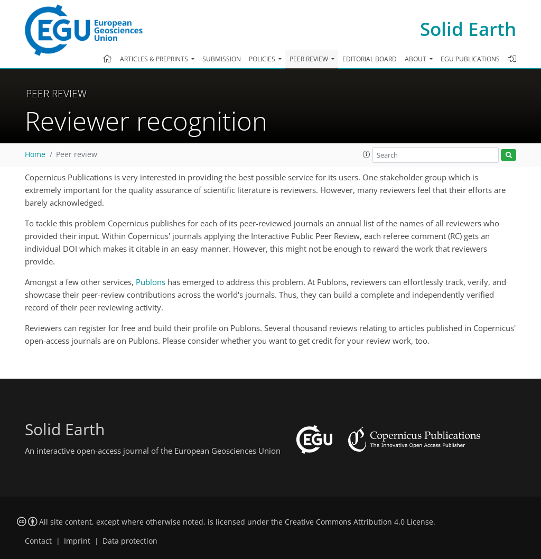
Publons (150, 282)
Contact (38, 541)
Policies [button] (263, 58)
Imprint (77, 541)
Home (35, 154)
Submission (221, 58)
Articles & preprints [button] (155, 58)
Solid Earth (468, 28)
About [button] (416, 58)
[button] (366, 154)
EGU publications (470, 58)
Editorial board (369, 58)
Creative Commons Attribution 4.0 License (359, 522)
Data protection (129, 541)
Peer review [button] (310, 58)
